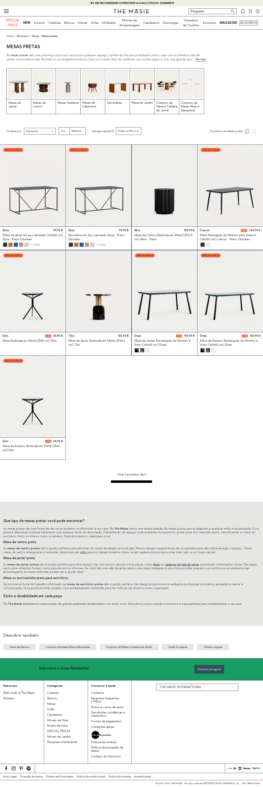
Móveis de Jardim (59, 737)
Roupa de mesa (57, 726)
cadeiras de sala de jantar (182, 564)
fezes (156, 564)
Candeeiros (151, 23)
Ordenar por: (14, 131)
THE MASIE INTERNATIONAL (180, 687)
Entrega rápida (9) (103, 131)
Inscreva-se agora (209, 669)
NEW (27, 23)
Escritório (209, 23)
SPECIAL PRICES (58, 731)
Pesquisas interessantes (62, 742)
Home (10, 36)
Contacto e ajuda (103, 686)
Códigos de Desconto (106, 756)
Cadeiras (54, 23)
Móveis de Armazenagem (129, 22)
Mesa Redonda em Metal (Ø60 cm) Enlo (29, 341)
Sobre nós (10, 686)
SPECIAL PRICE (13, 22)
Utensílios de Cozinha (191, 22)
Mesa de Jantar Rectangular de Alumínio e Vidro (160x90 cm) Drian (162, 343)
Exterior (39, 23)
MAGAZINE (228, 23)
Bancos (69, 23)
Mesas (82, 23)
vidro (83, 552)
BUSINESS (248, 23)
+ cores (35, 245)
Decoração (171, 23)
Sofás (95, 23)
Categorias (54, 686)
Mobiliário (109, 23)
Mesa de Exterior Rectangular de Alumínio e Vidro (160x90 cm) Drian (229, 343)
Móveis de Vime (57, 720)
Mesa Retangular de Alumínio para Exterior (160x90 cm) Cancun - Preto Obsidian (228, 237)
